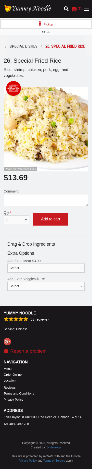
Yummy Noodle (20, 313)
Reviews (9, 387)
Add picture (13, 88)
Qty (16, 217)
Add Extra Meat (46, 266)
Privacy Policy (13, 399)
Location (9, 380)
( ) (76, 8)
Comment (46, 197)
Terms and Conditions (19, 393)
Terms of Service (54, 460)
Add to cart (50, 219)
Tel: (16, 424)
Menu (8, 369)
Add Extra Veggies (46, 284)
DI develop (54, 447)
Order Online (13, 374)
